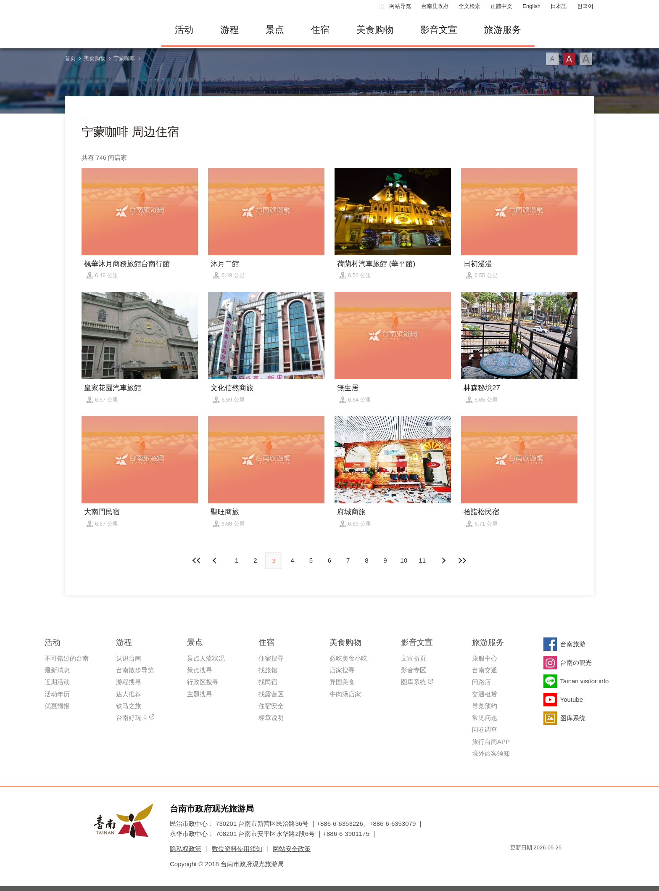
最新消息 (57, 670)
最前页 (197, 560)
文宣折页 (413, 658)
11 (422, 560)
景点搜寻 (199, 670)
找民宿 (267, 681)
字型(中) (569, 59)
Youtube (571, 699)
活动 (184, 29)
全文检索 (469, 6)
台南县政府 (434, 6)
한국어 (585, 6)
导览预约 (484, 705)
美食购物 (374, 29)
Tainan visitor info (584, 681)
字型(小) (552, 59)
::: (381, 6)
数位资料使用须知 (237, 848)
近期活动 (57, 681)
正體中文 (501, 6)
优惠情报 (57, 705)
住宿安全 (271, 705)
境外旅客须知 (491, 753)
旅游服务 (502, 29)
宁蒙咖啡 (124, 58)
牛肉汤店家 (345, 694)
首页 (70, 58)
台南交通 (484, 670)
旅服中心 (484, 658)
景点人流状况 (206, 658)
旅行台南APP (491, 741)
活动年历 (57, 694)
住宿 (320, 29)
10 (403, 560)
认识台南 (128, 658)
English (531, 6)
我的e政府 (516, 862)
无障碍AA (546, 862)
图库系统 (413, 681)
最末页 (461, 560)
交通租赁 (484, 694)
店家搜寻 (342, 670)
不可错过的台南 (67, 658)
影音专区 (413, 670)
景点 (275, 29)
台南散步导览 (135, 670)
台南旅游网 (107, 30)
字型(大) (586, 59)
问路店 (481, 681)
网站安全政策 (292, 848)
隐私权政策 (185, 848)
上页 (443, 560)
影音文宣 (438, 29)
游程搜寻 (128, 681)
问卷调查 (484, 729)
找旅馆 (267, 670)
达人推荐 (128, 694)
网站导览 (400, 6)
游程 (229, 29)
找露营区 (271, 694)
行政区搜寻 (203, 681)
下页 (215, 560)
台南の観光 (576, 662)
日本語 (559, 6)
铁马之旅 (128, 705)
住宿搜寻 (271, 658)
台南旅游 (572, 644)
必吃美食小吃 (348, 658)
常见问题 (484, 717)
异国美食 (342, 681)
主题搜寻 (199, 694)
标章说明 (271, 717)
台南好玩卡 (132, 717)
